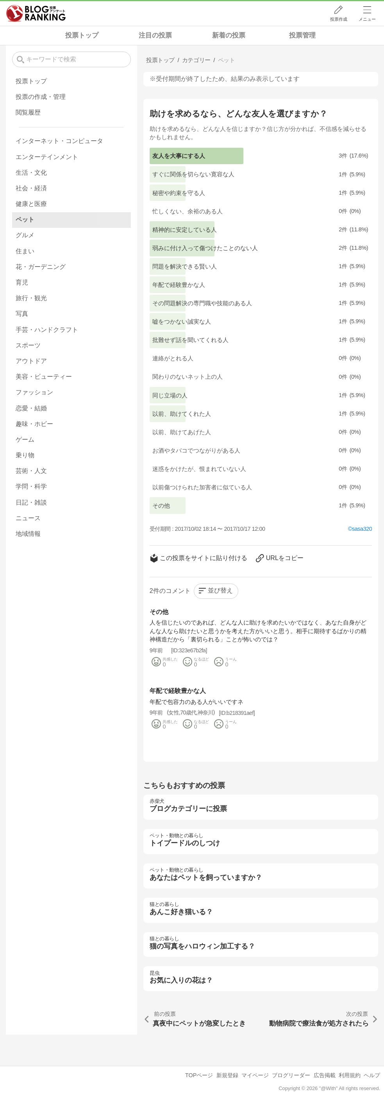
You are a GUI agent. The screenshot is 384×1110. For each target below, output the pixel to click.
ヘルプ (372, 1075)
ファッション (34, 392)
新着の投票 (228, 35)
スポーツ (28, 345)
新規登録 (227, 1075)
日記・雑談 (31, 502)
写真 (22, 313)
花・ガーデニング (41, 266)
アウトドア (31, 361)
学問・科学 (31, 486)
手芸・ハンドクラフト (47, 329)
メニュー (367, 19)
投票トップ (81, 35)
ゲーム (25, 439)
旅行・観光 (31, 298)
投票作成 (338, 19)
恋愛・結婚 (31, 408)
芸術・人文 (31, 470)
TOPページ (199, 1075)
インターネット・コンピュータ (59, 141)
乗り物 (25, 455)
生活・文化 (31, 172)
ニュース (28, 518)
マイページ (255, 1075)
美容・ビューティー (44, 376)
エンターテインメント (47, 157)
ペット (25, 219)
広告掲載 (325, 1075)
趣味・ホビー (34, 424)
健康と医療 (31, 204)
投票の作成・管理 (41, 96)
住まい (25, 251)
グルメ (25, 235)
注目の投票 (155, 35)
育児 (22, 282)
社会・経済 (31, 188)
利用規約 (350, 1075)
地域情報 (28, 533)
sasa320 (362, 529)
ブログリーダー (291, 1075)
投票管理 (302, 35)
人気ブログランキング (36, 13)
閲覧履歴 (28, 112)
